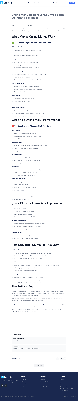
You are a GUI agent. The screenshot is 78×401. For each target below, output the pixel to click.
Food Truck (43, 379)
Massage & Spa (44, 386)
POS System (23, 379)
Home (23, 2)
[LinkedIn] (5, 385)
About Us (62, 379)
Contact (72, 2)
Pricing (34, 2)
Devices (22, 381)
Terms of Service (73, 396)
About (52, 2)
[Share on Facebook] (61, 358)
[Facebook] (2, 385)
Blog (57, 2)
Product (28, 2)
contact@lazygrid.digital (67, 386)
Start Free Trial (33, 326)
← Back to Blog (39, 365)
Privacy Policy (66, 396)
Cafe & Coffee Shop (44, 381)
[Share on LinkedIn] (64, 358)
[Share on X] (57, 358)
